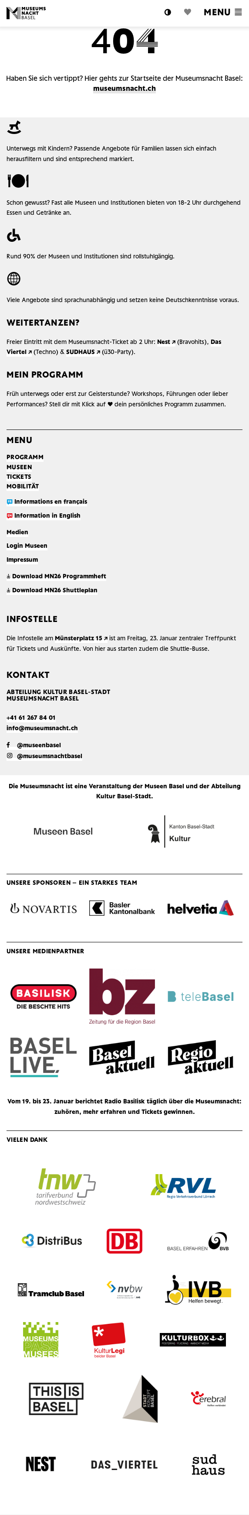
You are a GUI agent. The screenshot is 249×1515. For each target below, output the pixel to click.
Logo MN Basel (26, 13)
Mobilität (23, 487)
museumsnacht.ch (124, 89)
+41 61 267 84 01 (31, 718)
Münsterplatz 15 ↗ (81, 639)
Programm (25, 457)
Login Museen (27, 546)
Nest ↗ (166, 342)
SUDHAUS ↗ (83, 352)
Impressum (22, 560)
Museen (19, 468)
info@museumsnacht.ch (42, 729)
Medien (17, 533)
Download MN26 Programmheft (56, 577)
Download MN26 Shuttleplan (52, 591)
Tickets (19, 477)
